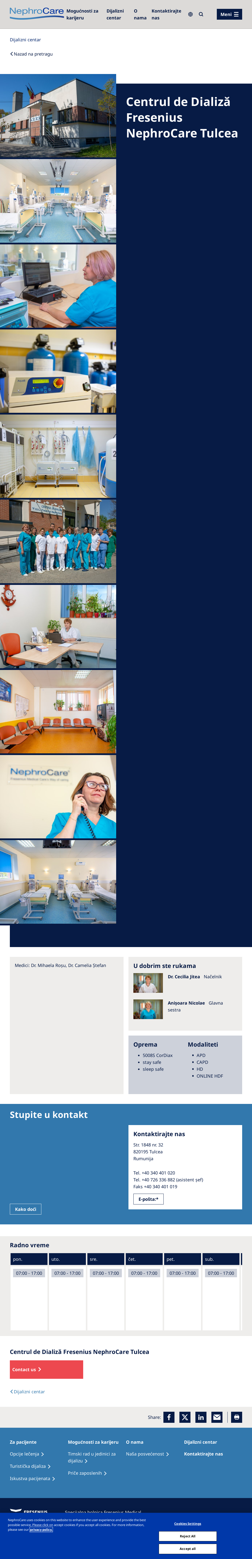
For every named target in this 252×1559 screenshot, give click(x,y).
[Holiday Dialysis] (35, 1478)
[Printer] (236, 1417)
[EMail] (216, 1417)
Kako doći (25, 1209)
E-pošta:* (148, 1199)
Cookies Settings (187, 1523)
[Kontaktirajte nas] (166, 14)
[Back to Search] (31, 53)
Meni (226, 14)
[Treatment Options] (29, 1454)
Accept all (188, 1548)
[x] (184, 1417)
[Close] (244, 1535)
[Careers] (84, 14)
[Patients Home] (25, 1442)
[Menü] (229, 14)
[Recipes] (32, 1466)
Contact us (24, 1369)
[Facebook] (168, 1417)
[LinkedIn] (200, 1417)
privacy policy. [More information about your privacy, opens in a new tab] (41, 1529)
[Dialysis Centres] (117, 14)
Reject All (187, 1536)
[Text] (27, 1391)
